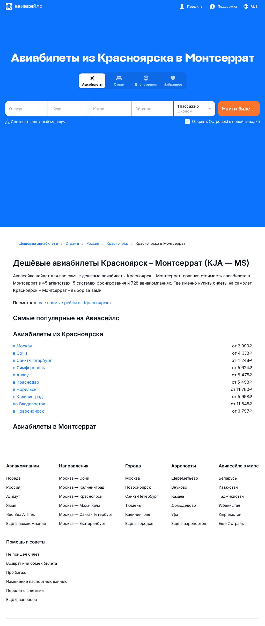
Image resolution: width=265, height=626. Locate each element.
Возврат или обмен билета (31, 563)
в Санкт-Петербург (32, 360)
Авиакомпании (22, 465)
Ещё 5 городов (139, 523)
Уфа (174, 514)
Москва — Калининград (81, 487)
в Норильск (24, 389)
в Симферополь (29, 367)
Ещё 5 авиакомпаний (26, 523)
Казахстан (228, 487)
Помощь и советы (25, 542)
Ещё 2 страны (232, 523)
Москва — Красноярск (80, 496)
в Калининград (28, 396)
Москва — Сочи (74, 478)
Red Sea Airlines (20, 514)
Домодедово (183, 505)
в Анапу (21, 374)
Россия (13, 487)
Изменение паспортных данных (36, 581)
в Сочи (20, 353)
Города (133, 465)
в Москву (22, 345)
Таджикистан (231, 496)
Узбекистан (229, 505)
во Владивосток (29, 403)
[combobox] (26, 108)
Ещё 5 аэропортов (188, 523)
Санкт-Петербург (141, 496)
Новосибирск (138, 487)
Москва (132, 478)
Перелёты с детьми (25, 590)
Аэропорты (183, 465)
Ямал (11, 505)
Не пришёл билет (22, 554)
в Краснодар (26, 382)
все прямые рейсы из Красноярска (75, 302)
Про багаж (16, 572)
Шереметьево (184, 478)
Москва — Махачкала (79, 505)
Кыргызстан (230, 514)
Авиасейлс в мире (239, 465)
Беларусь (228, 478)
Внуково (179, 487)
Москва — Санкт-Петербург (86, 514)
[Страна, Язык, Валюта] (250, 6)
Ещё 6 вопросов (21, 599)
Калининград (137, 514)
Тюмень (133, 505)
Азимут (13, 496)
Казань (177, 496)
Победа (13, 478)
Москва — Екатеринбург (82, 523)
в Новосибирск (28, 411)
